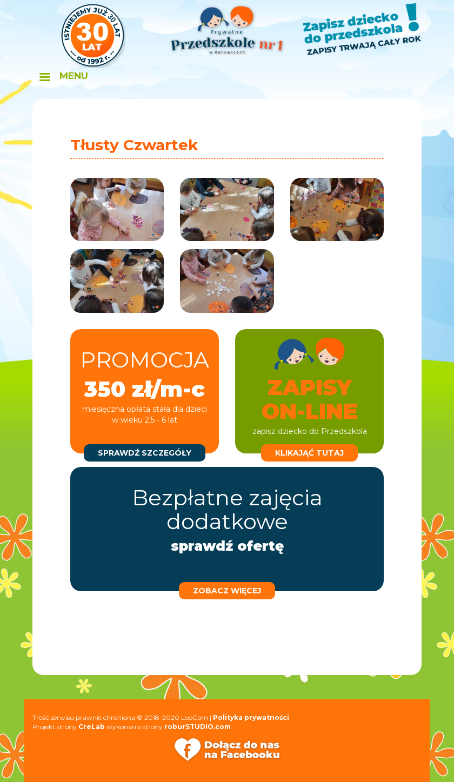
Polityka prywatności (251, 717)
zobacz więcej (227, 591)
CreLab (91, 727)
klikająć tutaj (309, 453)
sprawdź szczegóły (144, 453)
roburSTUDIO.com (197, 727)
